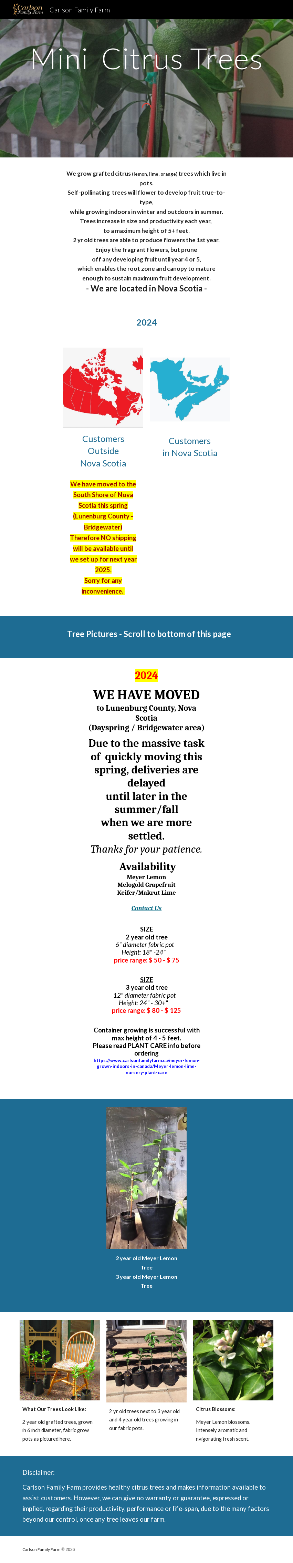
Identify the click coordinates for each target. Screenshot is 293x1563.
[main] (146, 58)
